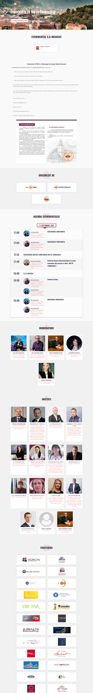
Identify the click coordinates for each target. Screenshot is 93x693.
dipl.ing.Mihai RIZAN (35, 232)
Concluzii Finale (52, 269)
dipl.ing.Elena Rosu (35, 222)
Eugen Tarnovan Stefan (55, 342)
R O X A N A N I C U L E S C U (55, 452)
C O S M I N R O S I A (55, 414)
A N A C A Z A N (56, 485)
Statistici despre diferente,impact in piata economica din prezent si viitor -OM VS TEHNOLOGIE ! (61, 253)
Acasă (59, 3)
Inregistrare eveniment (48, 47)
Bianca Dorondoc (46, 370)
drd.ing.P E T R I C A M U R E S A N (74, 414)
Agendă (69, 3)
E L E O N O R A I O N (18, 452)
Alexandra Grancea (74, 342)
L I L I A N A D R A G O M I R (18, 485)
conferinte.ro (46, 688)
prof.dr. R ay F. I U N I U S (37, 414)
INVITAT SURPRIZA (46, 518)
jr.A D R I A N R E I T (74, 452)
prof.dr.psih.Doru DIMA (36, 251)
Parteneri (75, 3)
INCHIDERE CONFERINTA (55, 289)
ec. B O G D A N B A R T (28, 518)
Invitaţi (64, 3)
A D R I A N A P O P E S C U (37, 485)
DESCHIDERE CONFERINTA (56, 221)
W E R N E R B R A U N (74, 485)
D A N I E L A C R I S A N (37, 452)
